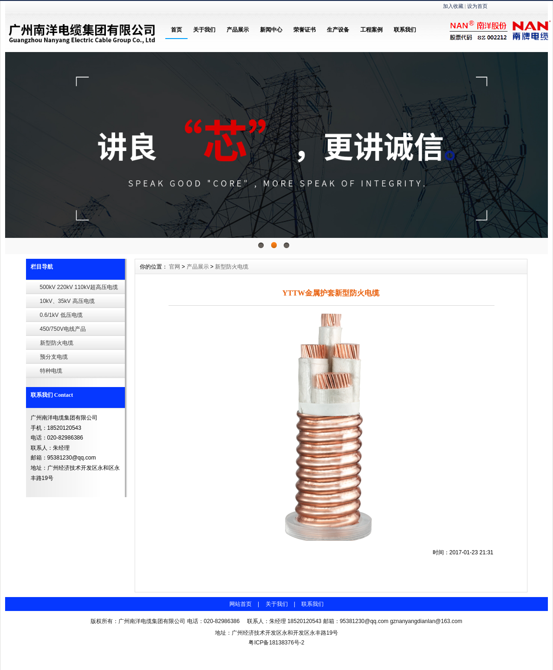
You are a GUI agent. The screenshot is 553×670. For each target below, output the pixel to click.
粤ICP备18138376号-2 (276, 642)
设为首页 (477, 6)
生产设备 (338, 29)
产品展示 (238, 29)
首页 (176, 29)
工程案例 (371, 29)
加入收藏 (453, 6)
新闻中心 (271, 29)
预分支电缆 (54, 357)
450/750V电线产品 (63, 329)
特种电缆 (51, 371)
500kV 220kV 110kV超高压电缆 (79, 287)
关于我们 (204, 29)
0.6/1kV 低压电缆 (61, 315)
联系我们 (405, 29)
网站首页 (240, 604)
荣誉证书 (304, 29)
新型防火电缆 (56, 343)
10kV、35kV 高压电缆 (67, 301)
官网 (174, 266)
